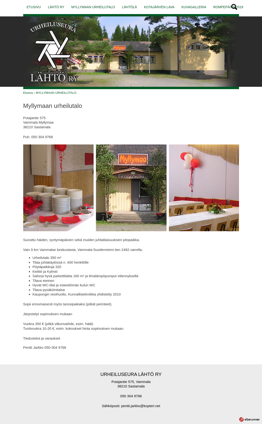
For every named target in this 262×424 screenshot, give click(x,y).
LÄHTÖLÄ (129, 7)
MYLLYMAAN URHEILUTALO (93, 7)
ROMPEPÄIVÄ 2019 (228, 7)
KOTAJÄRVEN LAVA (159, 7)
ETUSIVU (34, 7)
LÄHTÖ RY (56, 7)
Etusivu (28, 93)
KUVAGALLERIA (194, 7)
